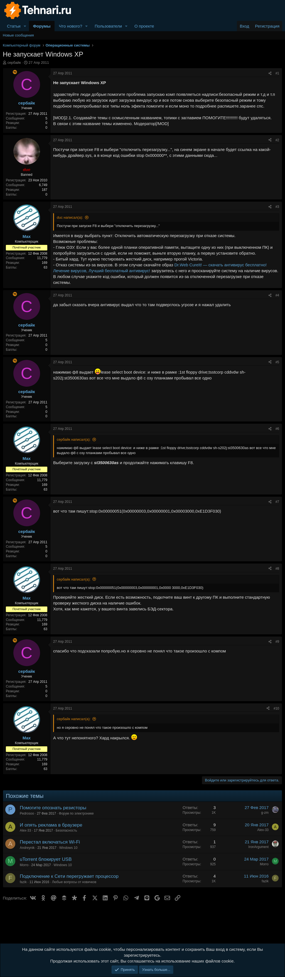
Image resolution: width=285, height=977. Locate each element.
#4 (277, 295)
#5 (277, 362)
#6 (277, 429)
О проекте (144, 26)
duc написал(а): (70, 217)
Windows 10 (68, 848)
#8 (277, 569)
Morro (24, 865)
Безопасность (66, 830)
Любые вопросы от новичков (74, 882)
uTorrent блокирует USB (46, 859)
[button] (25, 26)
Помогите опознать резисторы (53, 807)
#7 (277, 502)
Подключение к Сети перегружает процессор (69, 876)
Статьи (14, 26)
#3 (277, 207)
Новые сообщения (18, 35)
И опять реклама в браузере (51, 825)
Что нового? (70, 26)
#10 (276, 708)
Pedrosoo (27, 813)
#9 (277, 642)
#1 (277, 73)
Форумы (42, 26)
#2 (277, 140)
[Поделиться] (270, 73)
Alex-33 (25, 830)
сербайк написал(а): (73, 439)
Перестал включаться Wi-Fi (50, 842)
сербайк (14, 62)
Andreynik (27, 848)
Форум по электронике (76, 813)
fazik (23, 882)
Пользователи (108, 26)
